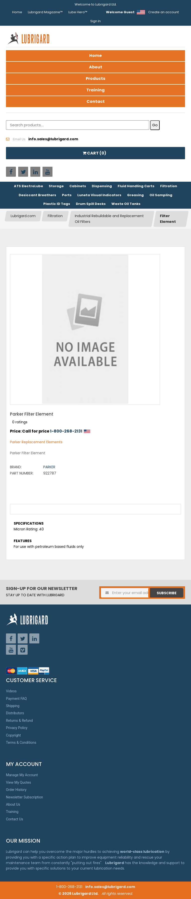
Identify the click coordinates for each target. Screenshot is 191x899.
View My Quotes (18, 782)
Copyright (13, 735)
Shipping (12, 706)
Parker (49, 466)
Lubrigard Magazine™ (45, 12)
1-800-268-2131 (66, 431)
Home (17, 12)
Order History (16, 790)
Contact (96, 101)
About (95, 67)
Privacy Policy (16, 728)
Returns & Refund (19, 721)
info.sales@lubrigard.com (110, 886)
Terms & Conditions (21, 743)
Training (95, 90)
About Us (13, 804)
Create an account (163, 12)
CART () (94, 153)
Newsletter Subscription (24, 797)
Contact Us (14, 819)
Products (95, 78)
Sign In (95, 21)
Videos (11, 691)
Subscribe (167, 593)
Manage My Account (22, 775)
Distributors (15, 713)
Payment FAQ (16, 699)
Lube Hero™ (77, 12)
